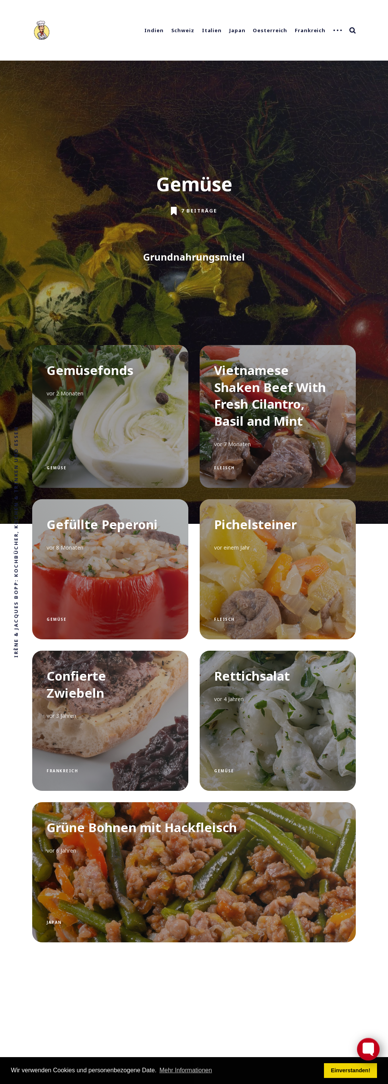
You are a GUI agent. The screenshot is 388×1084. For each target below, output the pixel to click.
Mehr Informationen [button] (186, 1070)
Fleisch (224, 467)
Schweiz (182, 30)
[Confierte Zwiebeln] (110, 721)
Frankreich (310, 30)
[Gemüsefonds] (110, 416)
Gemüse (56, 467)
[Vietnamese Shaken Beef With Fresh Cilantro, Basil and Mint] (278, 416)
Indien (153, 30)
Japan (237, 30)
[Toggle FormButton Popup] (368, 1049)
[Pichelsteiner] (278, 569)
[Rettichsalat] (278, 721)
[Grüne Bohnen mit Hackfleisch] (194, 872)
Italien (212, 30)
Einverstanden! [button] (350, 1070)
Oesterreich (270, 30)
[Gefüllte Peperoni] (110, 569)
